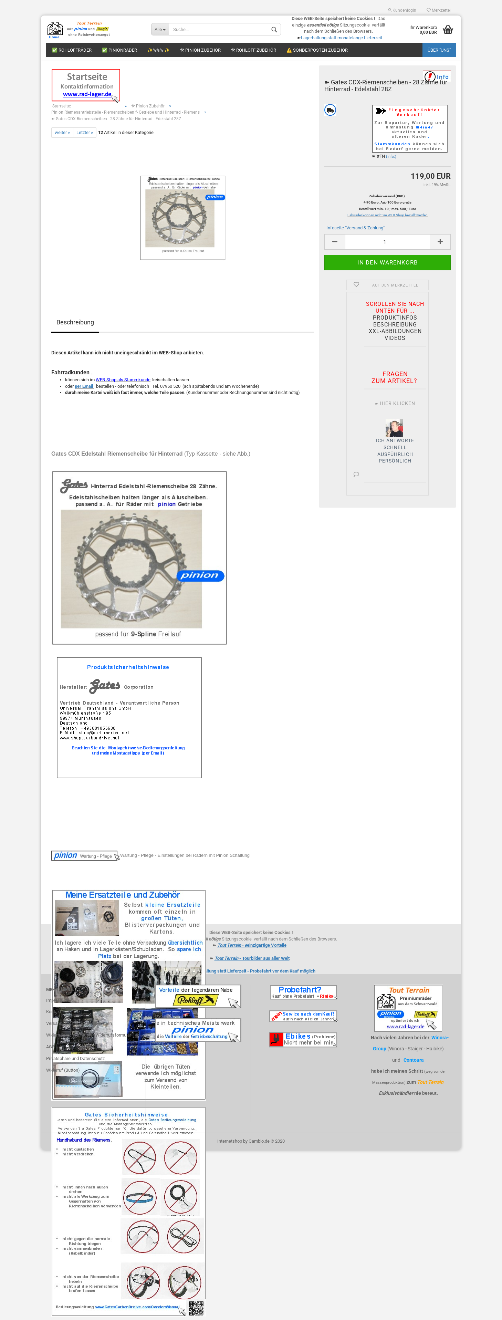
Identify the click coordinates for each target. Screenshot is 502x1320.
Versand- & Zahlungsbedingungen (79, 1027)
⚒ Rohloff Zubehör (253, 50)
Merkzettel (439, 10)
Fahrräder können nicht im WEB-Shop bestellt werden (387, 219)
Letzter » (84, 135)
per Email (84, 389)
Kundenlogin (402, 10)
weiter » (62, 135)
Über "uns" (439, 50)
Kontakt (53, 1015)
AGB (50, 1050)
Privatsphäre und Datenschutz (75, 1061)
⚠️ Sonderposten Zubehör (317, 50)
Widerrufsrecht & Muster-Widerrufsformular (88, 1038)
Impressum (57, 1003)
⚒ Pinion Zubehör (200, 50)
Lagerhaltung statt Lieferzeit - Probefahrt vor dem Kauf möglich (252, 974)
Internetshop (229, 1144)
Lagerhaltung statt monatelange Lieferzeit (341, 37)
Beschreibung (75, 325)
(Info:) (391, 160)
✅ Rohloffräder (72, 50)
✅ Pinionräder (119, 50)
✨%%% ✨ (158, 50)
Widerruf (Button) (63, 1073)
